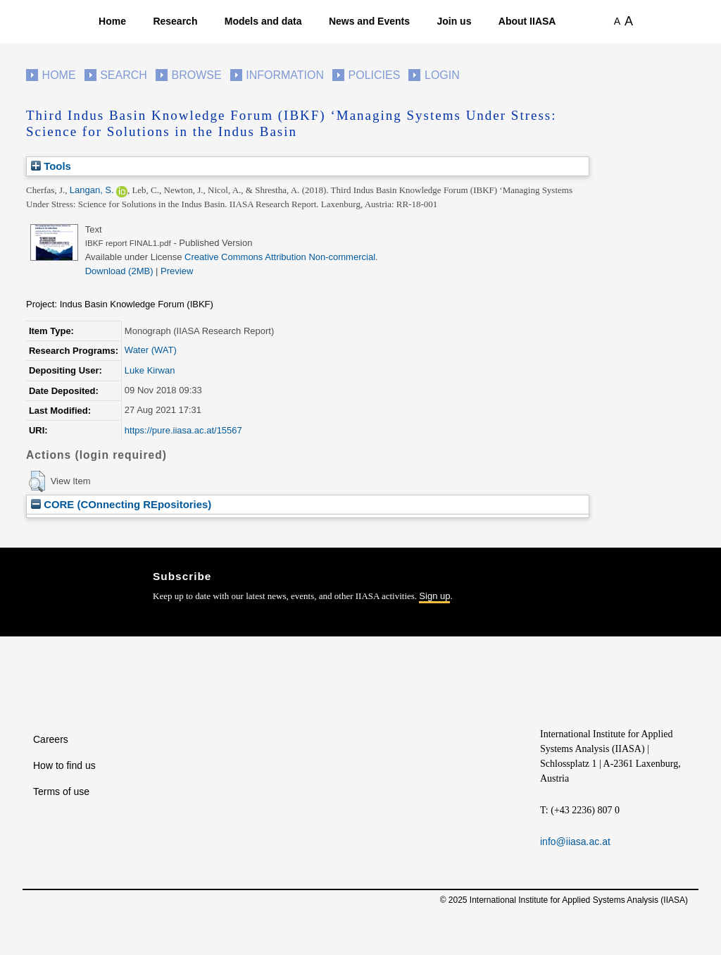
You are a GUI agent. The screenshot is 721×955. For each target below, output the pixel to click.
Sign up (434, 596)
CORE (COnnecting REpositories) (121, 504)
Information (285, 75)
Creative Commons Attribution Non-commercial (279, 257)
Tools (51, 166)
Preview (177, 271)
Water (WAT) (151, 350)
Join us (454, 21)
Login (442, 75)
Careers (50, 739)
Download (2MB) (119, 271)
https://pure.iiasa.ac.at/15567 (183, 430)
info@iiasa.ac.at (575, 841)
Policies (375, 75)
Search (123, 75)
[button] (37, 481)
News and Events (369, 21)
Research (175, 21)
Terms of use (61, 791)
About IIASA (527, 21)
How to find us (64, 765)
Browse (196, 75)
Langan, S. (92, 190)
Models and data (263, 21)
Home (112, 21)
